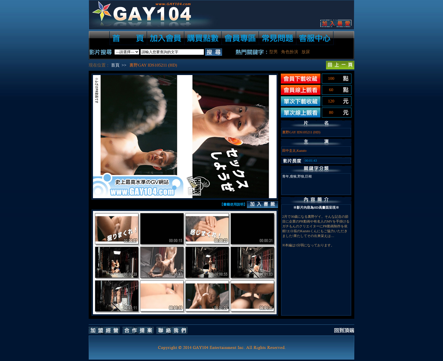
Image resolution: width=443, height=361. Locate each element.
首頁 (115, 65)
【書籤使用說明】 (233, 204)
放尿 (305, 52)
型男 (273, 52)
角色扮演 (289, 52)
